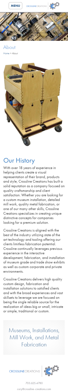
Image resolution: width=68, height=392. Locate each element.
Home (6, 53)
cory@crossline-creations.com (34, 389)
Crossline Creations (42, 6)
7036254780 (34, 383)
